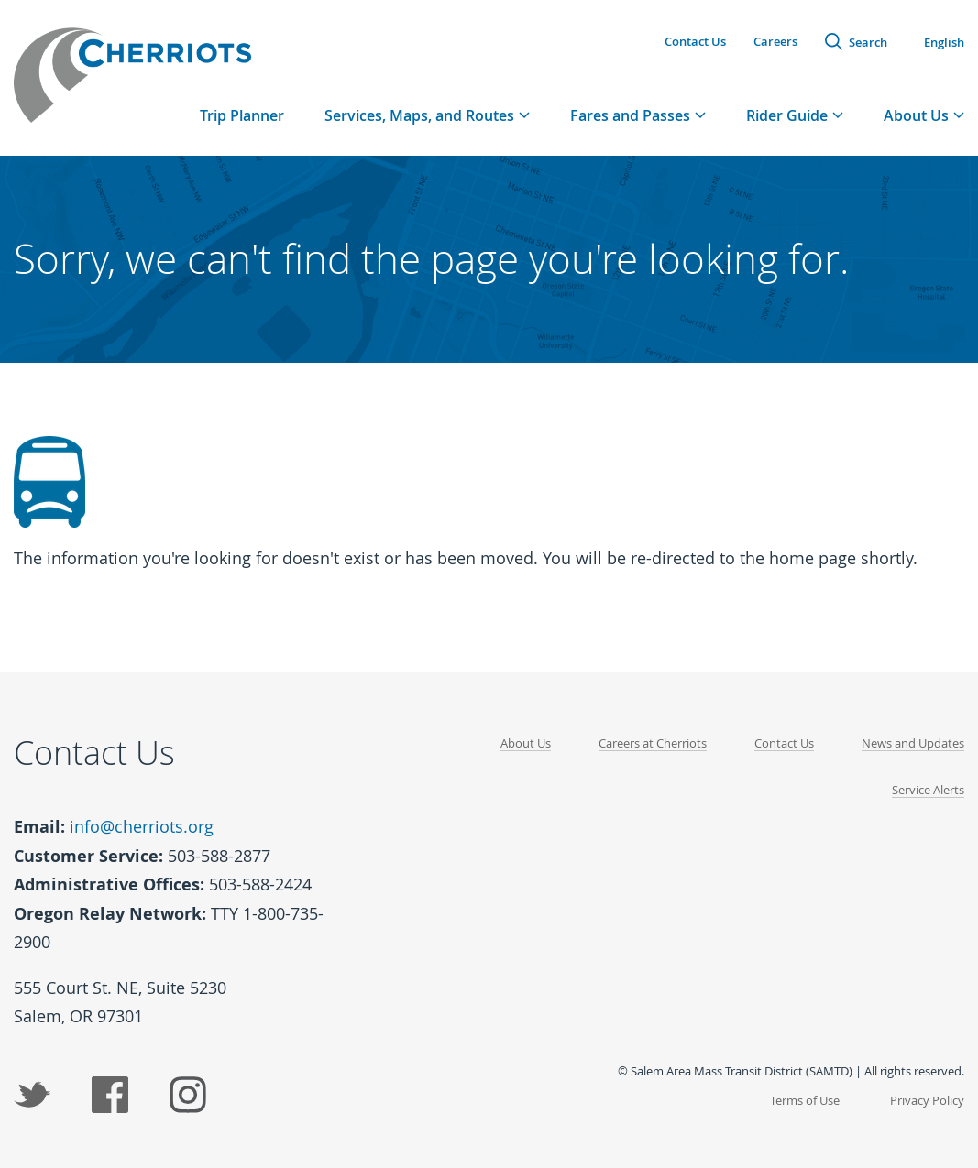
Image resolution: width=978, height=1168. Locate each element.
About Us (525, 743)
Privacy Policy (927, 1100)
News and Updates (913, 743)
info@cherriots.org (142, 826)
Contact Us (695, 41)
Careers (775, 41)
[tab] (427, 115)
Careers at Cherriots (653, 743)
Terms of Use (805, 1100)
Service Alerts (928, 789)
